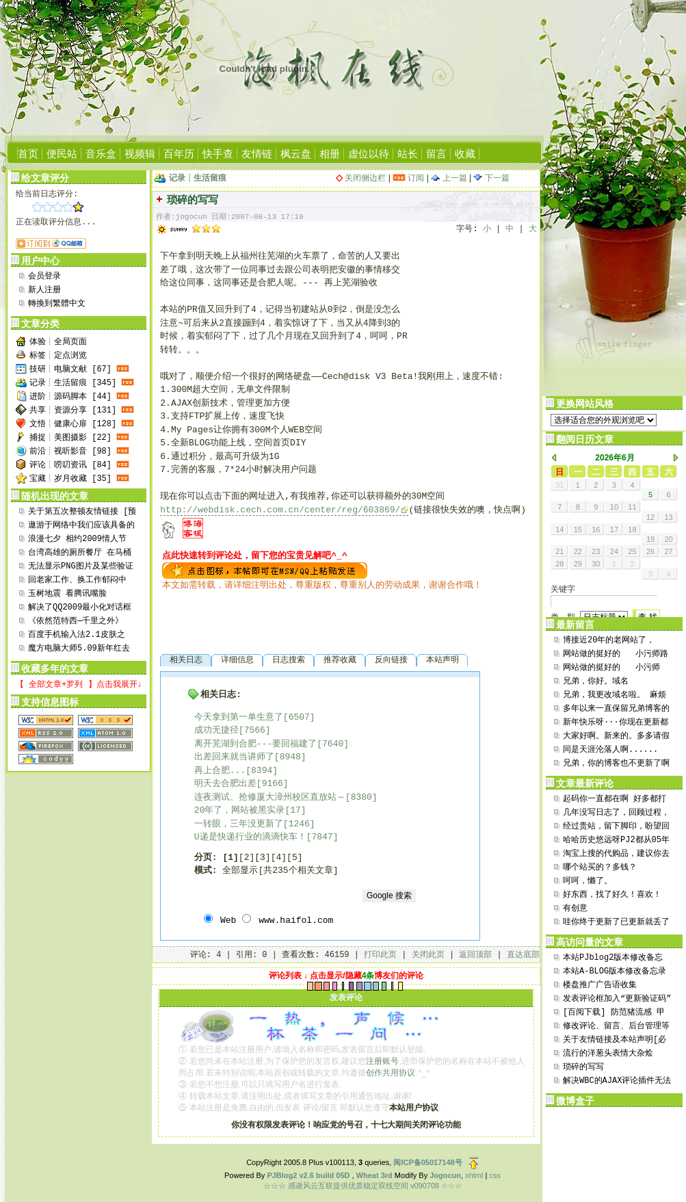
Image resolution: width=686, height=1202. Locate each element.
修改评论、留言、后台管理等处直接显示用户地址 (616, 1027)
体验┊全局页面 (58, 342)
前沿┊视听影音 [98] (70, 451)
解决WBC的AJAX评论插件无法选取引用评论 (617, 1082)
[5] (294, 857)
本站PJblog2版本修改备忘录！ (613, 959)
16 (596, 529)
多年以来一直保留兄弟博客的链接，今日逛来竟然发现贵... (616, 710)
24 (614, 551)
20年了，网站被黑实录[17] (250, 810)
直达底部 (523, 955)
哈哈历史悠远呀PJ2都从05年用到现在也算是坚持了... (616, 841)
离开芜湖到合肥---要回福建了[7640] (271, 744)
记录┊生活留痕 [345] (72, 383)
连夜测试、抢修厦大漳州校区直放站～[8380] (286, 797)
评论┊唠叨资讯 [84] (70, 465)
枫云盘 (295, 153)
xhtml (474, 1175)
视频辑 (139, 153)
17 (614, 529)
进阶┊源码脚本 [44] (70, 397)
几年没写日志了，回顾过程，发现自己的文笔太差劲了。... (616, 814)
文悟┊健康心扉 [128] (72, 424)
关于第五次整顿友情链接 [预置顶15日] (82, 513)
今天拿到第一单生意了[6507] (254, 717)
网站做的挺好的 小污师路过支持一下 (615, 655)
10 (614, 507)
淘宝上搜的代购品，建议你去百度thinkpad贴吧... (616, 855)
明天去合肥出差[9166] (241, 784)
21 (559, 551)
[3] (262, 857)
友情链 (256, 153)
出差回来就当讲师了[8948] (250, 757)
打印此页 (380, 955)
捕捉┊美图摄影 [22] (70, 438)
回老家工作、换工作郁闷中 (77, 580)
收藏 (465, 153)
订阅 (408, 178)
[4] (279, 857)
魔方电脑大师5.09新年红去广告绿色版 (79, 649)
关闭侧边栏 (365, 178)
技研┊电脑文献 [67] (70, 369)
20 (668, 539)
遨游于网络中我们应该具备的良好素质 (81, 526)
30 (596, 564)
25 (632, 551)
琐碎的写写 (583, 1067)
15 (578, 529)
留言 (436, 153)
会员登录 (44, 276)
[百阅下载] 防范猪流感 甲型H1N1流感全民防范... (614, 1013)
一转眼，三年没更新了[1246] (254, 824)
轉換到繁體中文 (56, 304)
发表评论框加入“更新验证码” (617, 999)
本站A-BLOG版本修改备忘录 (614, 971)
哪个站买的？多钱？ (600, 867)
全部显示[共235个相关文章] (280, 870)
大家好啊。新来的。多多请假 (616, 736)
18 (632, 529)
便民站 (62, 153)
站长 (407, 153)
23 (596, 551)
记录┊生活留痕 (197, 178)
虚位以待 (368, 153)
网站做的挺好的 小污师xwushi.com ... (611, 669)
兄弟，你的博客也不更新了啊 (616, 763)
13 (668, 517)
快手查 (217, 153)
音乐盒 (100, 153)
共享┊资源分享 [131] (72, 410)
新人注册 (44, 290)
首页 (28, 153)
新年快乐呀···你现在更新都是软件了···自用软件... (615, 723)
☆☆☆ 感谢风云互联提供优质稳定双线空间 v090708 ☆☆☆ (362, 1185)
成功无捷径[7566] (232, 730)
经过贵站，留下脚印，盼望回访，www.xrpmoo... (616, 827)
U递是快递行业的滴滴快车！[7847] (266, 837)
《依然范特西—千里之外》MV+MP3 (75, 622)
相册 (329, 153)
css (495, 1175)
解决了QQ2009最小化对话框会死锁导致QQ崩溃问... (79, 608)
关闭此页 (428, 955)
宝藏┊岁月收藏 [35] (70, 479)
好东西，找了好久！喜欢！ (612, 895)
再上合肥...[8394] (236, 771)
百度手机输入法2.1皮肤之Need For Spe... (76, 636)
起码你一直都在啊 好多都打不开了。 (614, 800)
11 (632, 507)
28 (559, 564)
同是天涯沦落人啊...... (610, 750)
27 (668, 551)
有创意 (575, 908)
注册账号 (382, 1061)
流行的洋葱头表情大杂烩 (608, 1053)
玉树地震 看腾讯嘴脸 (67, 594)
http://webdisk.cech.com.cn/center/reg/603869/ (280, 510)
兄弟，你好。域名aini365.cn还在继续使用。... (608, 682)
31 (559, 485)
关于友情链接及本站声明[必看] (614, 1041)
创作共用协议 (390, 1072)
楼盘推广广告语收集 (600, 985)
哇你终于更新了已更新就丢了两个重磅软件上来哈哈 (616, 923)
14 (559, 529)
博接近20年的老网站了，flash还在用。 (609, 641)
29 (578, 564)
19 (650, 539)
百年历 (178, 153)
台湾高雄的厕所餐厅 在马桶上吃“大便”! (79, 554)
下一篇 (491, 178)
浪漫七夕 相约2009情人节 (77, 539)
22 (578, 551)
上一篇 (448, 178)
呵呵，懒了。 (587, 881)
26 (650, 551)
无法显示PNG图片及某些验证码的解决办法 (80, 567)
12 (650, 517)
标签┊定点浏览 (58, 356)
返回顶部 (475, 955)
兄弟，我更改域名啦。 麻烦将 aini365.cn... (614, 696)
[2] (246, 857)
